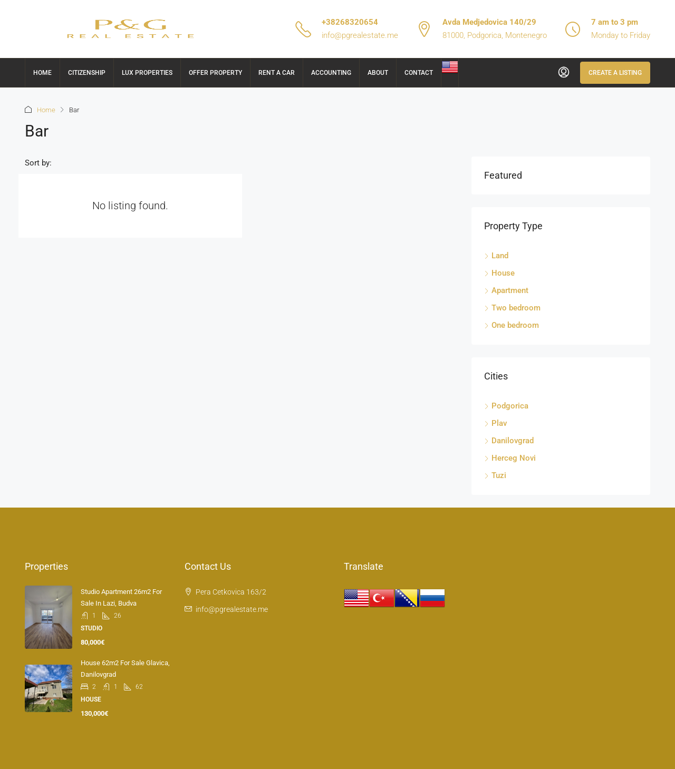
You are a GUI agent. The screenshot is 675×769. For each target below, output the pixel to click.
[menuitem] (564, 73)
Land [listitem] (496, 255)
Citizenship (86, 72)
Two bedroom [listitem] (512, 308)
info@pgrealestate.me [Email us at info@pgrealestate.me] (232, 609)
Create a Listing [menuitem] (615, 72)
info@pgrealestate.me (360, 35)
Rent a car (276, 72)
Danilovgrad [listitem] (509, 440)
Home (42, 72)
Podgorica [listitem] (506, 406)
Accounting (331, 72)
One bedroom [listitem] (511, 325)
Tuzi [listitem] (495, 475)
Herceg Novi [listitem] (510, 458)
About (378, 72)
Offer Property (215, 72)
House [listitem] (499, 273)
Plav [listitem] (495, 423)
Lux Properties (147, 72)
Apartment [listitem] (506, 290)
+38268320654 (350, 22)
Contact (418, 72)
